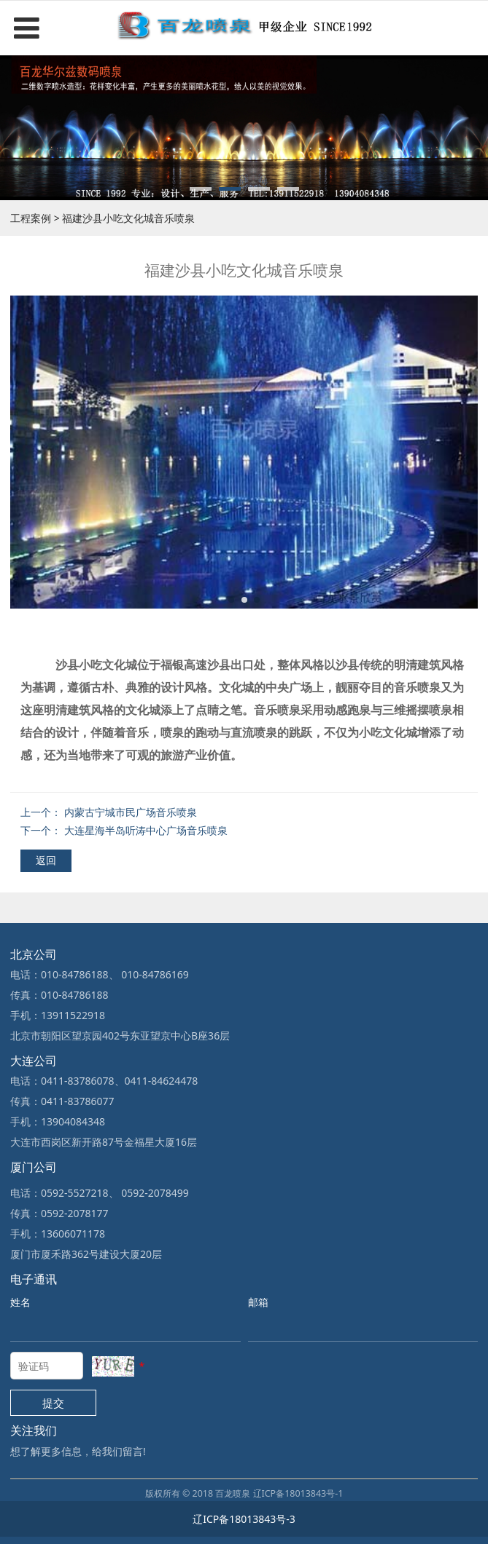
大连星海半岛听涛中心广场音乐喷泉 (146, 830)
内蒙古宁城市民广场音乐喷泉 (130, 812)
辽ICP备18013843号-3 (244, 1519)
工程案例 (30, 218)
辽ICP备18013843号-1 (298, 1493)
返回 (46, 860)
